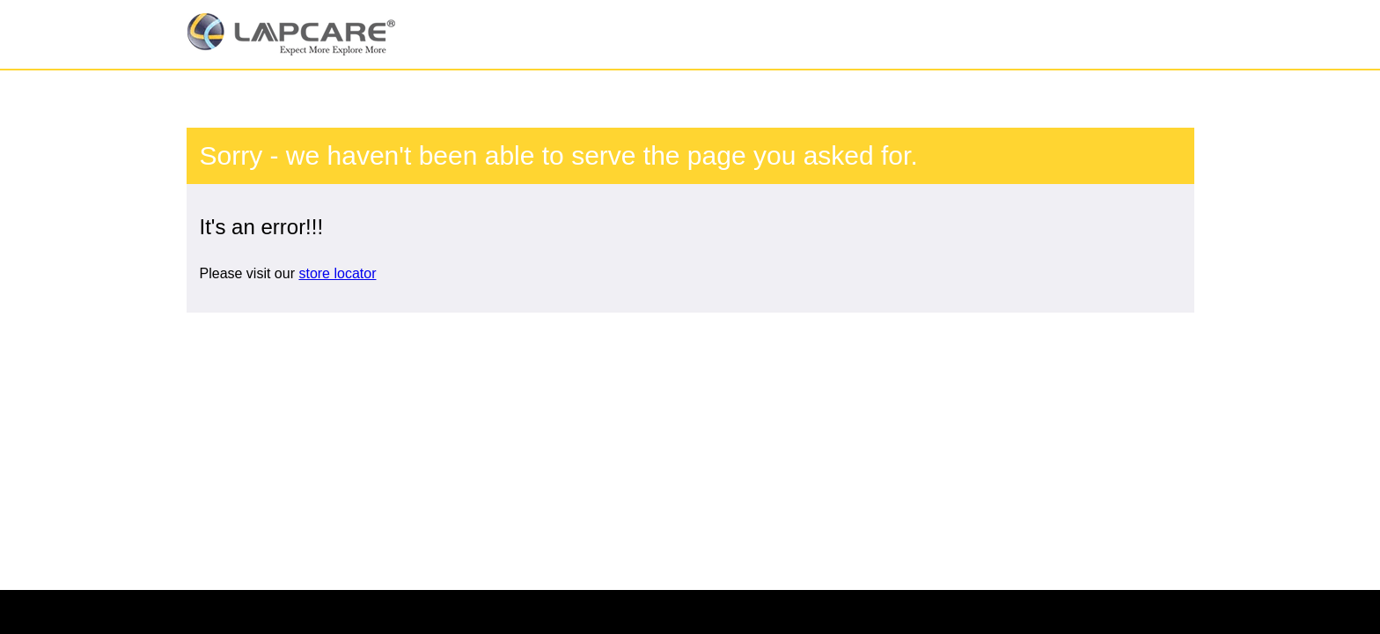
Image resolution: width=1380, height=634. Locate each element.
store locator (337, 273)
